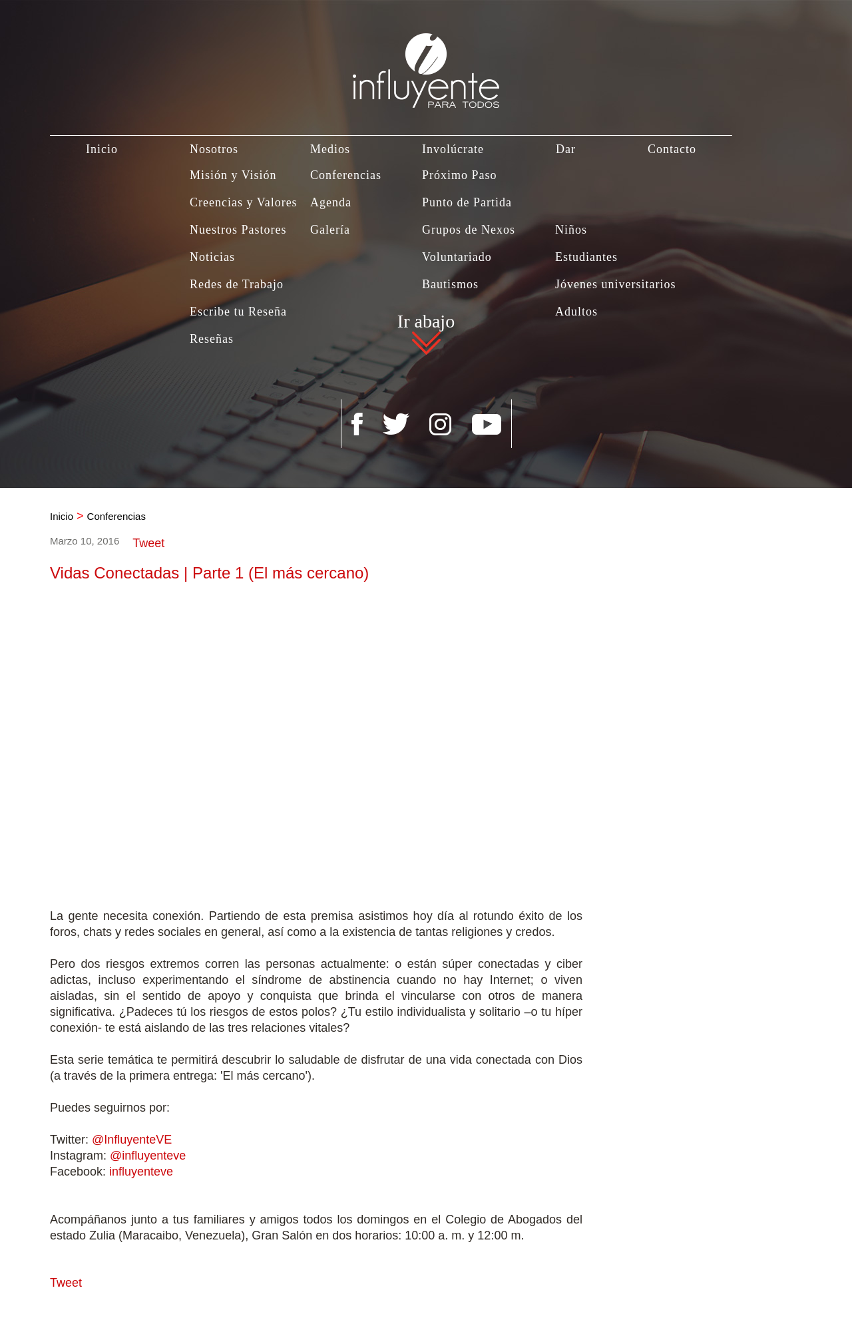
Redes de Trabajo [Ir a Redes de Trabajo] (237, 284)
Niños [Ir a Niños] (571, 229)
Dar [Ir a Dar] (566, 149)
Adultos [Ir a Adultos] (576, 311)
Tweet (148, 543)
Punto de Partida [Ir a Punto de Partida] (467, 202)
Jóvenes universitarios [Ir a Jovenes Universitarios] (615, 284)
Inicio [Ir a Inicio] (102, 149)
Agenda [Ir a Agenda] (330, 202)
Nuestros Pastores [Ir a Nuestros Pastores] (238, 229)
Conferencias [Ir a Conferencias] (345, 175)
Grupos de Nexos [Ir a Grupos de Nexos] (468, 229)
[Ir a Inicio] (426, 54)
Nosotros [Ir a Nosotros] (214, 149)
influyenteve (141, 1171)
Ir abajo (426, 323)
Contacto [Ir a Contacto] (672, 149)
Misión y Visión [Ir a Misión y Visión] (233, 175)
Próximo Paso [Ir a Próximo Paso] (459, 175)
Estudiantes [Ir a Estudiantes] (586, 257)
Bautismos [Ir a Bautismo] (450, 284)
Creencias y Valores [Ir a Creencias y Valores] (244, 202)
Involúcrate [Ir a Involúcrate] (453, 149)
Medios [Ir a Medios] (330, 149)
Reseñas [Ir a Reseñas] (212, 338)
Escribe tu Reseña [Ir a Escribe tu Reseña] (238, 311)
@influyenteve (148, 1155)
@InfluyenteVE (132, 1139)
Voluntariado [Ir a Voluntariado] (457, 257)
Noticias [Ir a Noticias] (212, 257)
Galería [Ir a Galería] (330, 229)
